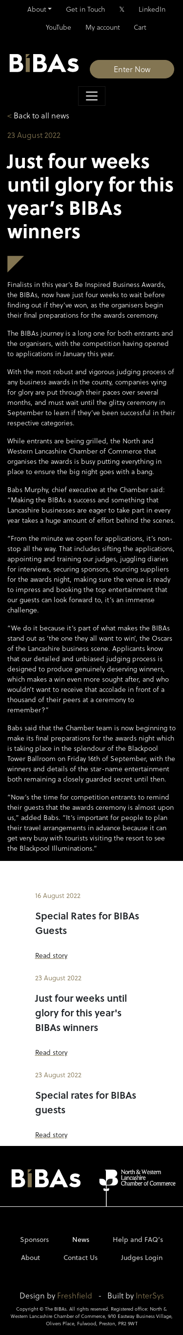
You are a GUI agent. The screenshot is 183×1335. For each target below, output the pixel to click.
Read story (51, 955)
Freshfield (74, 1295)
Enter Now (132, 69)
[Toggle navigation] (91, 96)
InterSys (150, 1295)
